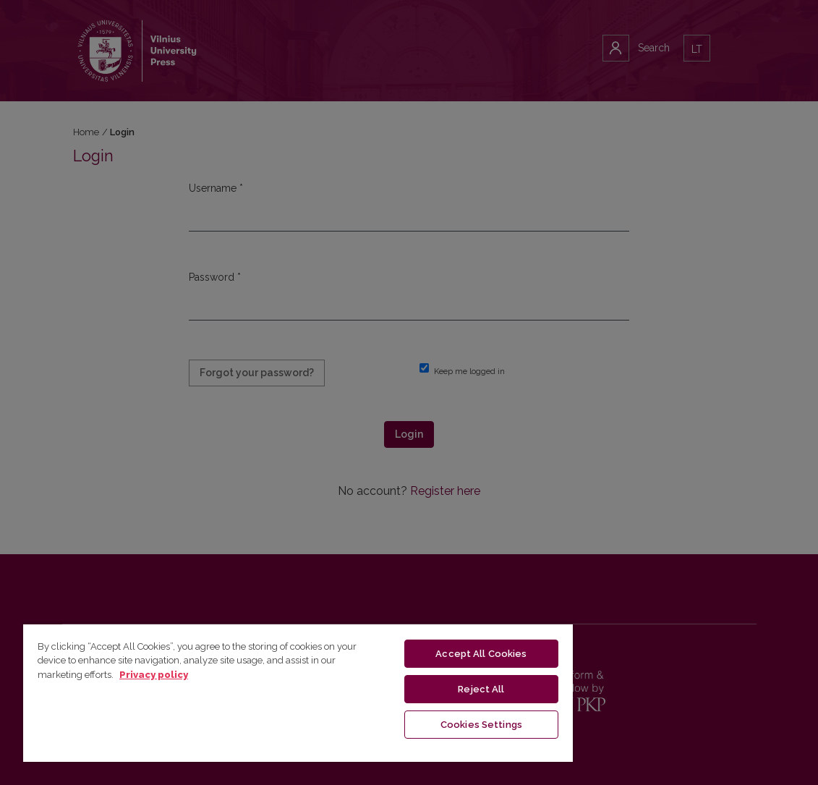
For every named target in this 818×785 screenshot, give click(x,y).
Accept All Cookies (481, 653)
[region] (298, 692)
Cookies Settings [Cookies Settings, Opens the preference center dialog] (481, 724)
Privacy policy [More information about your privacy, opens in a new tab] (153, 674)
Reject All (481, 689)
